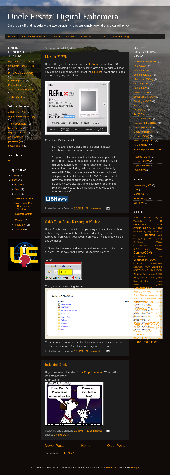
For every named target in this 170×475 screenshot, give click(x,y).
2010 (15, 175)
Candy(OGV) (140, 70)
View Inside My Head (63, 36)
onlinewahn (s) (16, 137)
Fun (147, 277)
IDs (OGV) (139, 114)
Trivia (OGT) (15, 96)
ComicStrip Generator (89, 372)
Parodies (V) (140, 198)
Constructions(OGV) (144, 96)
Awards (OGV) (155, 228)
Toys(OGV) (139, 170)
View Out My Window (32, 36)
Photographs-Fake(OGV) (147, 149)
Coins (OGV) (140, 88)
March (18, 220)
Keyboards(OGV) (142, 118)
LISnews (94, 64)
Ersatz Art (138, 105)
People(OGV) (140, 145)
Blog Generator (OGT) (20, 61)
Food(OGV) (139, 110)
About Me (86, 36)
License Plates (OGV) (145, 123)
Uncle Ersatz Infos (145, 342)
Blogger (135, 467)
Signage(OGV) (141, 161)
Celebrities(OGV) (142, 74)
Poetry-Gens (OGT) (19, 85)
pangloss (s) (15, 141)
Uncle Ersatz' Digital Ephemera (62, 16)
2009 (15, 180)
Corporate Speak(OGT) (21, 66)
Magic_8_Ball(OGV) (144, 131)
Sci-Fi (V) (138, 202)
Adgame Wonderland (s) (21, 116)
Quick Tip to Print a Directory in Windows (73, 222)
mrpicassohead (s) (18, 132)
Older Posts (116, 445)
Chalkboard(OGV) (143, 79)
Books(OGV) (140, 66)
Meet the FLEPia (56, 57)
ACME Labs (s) (16, 112)
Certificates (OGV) (147, 242)
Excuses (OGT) (16, 80)
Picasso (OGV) (141, 156)
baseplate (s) (15, 128)
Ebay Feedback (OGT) (20, 73)
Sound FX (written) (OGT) (22, 89)
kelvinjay (111, 467)
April (18, 194)
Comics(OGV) (61, 434)
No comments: (94, 208)
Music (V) (138, 194)
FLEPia (96, 71)
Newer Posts (54, 445)
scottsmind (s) (16, 145)
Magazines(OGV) (142, 127)
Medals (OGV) (141, 136)
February (20, 224)
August (19, 184)
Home (11, 36)
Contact (102, 36)
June (18, 189)
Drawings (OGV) (142, 101)
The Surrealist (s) (17, 123)
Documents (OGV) (141, 267)
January (19, 229)
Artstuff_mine (140, 227)
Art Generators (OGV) (145, 61)
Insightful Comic (56, 364)
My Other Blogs (121, 36)
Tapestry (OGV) (142, 165)
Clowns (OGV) (141, 83)
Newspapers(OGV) (143, 140)
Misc (10, 160)
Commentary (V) (142, 185)
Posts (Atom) (67, 453)
